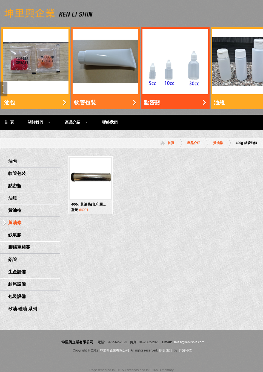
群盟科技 (185, 350)
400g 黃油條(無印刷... (88, 204)
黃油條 (218, 143)
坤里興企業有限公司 (114, 350)
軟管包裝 (85, 102)
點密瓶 (152, 102)
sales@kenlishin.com (188, 342)
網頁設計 (165, 350)
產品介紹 (193, 143)
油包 (9, 102)
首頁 (171, 143)
